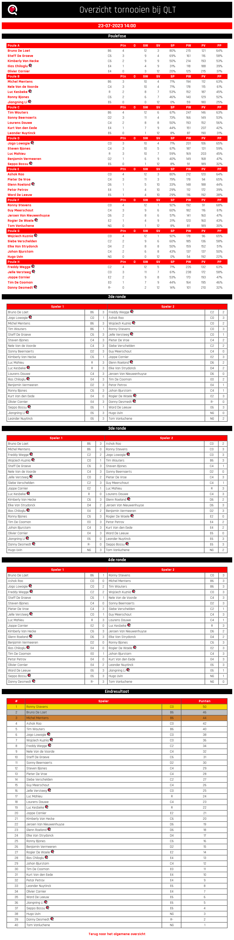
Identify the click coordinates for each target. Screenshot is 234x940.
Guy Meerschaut (20, 210)
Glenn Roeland (19, 184)
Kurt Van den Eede (22, 128)
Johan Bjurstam (20, 251)
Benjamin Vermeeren (24, 159)
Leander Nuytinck (21, 133)
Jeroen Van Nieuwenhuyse (29, 215)
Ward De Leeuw (20, 195)
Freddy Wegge (19, 267)
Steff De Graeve (20, 56)
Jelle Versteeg (19, 272)
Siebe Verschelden (22, 241)
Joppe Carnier (19, 277)
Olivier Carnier (19, 71)
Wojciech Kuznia (20, 236)
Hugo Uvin (15, 256)
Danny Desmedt (20, 287)
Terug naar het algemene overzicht (117, 934)
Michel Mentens (20, 81)
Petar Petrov (18, 189)
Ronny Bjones (18, 97)
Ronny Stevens (19, 205)
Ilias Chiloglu (18, 66)
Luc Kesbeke (18, 92)
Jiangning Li (17, 102)
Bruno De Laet (19, 50)
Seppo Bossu (18, 164)
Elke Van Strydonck (23, 246)
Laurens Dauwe (20, 122)
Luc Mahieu (17, 153)
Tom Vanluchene (21, 225)
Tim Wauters (18, 112)
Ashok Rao (16, 174)
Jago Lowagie (19, 143)
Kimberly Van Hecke (23, 61)
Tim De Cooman (20, 282)
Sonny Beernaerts (22, 117)
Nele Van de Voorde (23, 86)
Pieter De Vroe (19, 179)
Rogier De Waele (21, 220)
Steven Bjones (19, 148)
